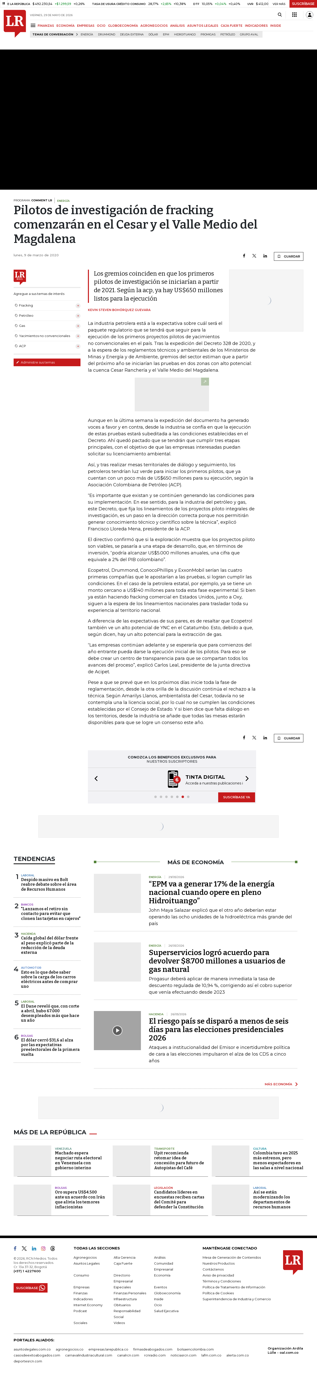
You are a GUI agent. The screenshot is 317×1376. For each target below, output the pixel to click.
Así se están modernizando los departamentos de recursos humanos (272, 1199)
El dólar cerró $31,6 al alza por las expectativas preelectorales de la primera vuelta (50, 1047)
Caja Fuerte (123, 1263)
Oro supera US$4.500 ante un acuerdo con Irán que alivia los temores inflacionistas (80, 1199)
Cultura (259, 1148)
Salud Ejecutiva (166, 1311)
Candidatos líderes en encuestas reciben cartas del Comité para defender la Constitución (179, 1199)
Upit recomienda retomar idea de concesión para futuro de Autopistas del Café (179, 1160)
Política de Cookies (218, 1293)
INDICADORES (256, 25)
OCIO (101, 25)
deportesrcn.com (28, 1361)
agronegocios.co (69, 1349)
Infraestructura (125, 1299)
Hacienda (28, 933)
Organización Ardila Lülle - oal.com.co (285, 1350)
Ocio (158, 1305)
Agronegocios (85, 1257)
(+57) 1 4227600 (27, 1271)
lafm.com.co (211, 1355)
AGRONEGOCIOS (154, 25)
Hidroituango (185, 34)
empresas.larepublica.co (108, 1349)
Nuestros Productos (219, 1263)
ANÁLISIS (177, 25)
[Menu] (34, 25)
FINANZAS (46, 25)
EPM (166, 34)
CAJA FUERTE (231, 25)
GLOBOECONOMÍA (123, 25)
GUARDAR (288, 256)
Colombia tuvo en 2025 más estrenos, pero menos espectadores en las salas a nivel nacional (278, 1160)
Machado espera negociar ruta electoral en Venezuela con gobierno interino (78, 1160)
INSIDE (275, 25)
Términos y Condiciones (222, 1281)
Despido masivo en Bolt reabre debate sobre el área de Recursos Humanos (49, 884)
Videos (119, 1323)
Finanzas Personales (130, 1293)
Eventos (160, 1287)
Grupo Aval (249, 34)
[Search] (279, 14)
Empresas (81, 1287)
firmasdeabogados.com (152, 1349)
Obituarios (122, 1305)
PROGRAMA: (33, 200)
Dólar (153, 34)
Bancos (27, 904)
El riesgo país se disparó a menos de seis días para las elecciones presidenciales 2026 (219, 1029)
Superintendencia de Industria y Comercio (237, 1299)
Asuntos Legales (87, 1263)
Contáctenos (213, 1269)
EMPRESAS (85, 25)
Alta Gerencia (124, 1257)
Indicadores (83, 1299)
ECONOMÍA (65, 25)
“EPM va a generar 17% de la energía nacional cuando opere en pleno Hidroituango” (212, 892)
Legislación (163, 1188)
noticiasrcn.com (183, 1355)
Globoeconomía (167, 1293)
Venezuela (63, 1148)
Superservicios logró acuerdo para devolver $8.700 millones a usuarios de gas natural (217, 961)
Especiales (122, 1287)
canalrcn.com (128, 1355)
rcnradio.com (155, 1355)
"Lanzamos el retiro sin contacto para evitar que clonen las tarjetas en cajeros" (50, 914)
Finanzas (80, 1293)
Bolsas (27, 1036)
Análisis (159, 1257)
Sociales (80, 1323)
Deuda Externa (132, 34)
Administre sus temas (35, 362)
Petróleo (227, 34)
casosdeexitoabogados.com (37, 1355)
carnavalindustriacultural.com (88, 1355)
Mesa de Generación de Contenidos (232, 1257)
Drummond (106, 34)
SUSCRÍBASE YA (236, 797)
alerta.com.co (237, 1355)
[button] (94, 779)
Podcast (80, 1311)
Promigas (208, 34)
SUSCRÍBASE (303, 3)
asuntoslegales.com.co (32, 1349)
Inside (158, 1299)
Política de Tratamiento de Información (234, 1287)
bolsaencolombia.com (195, 1349)
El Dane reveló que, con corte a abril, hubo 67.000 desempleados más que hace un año (50, 1013)
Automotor (31, 967)
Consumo (81, 1275)
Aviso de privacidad (218, 1275)
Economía (162, 1275)
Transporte (164, 1148)
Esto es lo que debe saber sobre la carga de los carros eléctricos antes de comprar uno (49, 979)
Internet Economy (88, 1305)
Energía (87, 34)
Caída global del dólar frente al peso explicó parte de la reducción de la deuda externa (49, 945)
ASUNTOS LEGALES (202, 25)
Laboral (27, 875)
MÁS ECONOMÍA (278, 1084)
